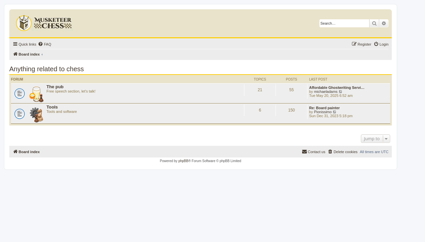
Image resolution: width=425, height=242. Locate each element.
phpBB (183, 161)
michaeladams (326, 92)
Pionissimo (323, 112)
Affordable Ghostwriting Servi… (337, 88)
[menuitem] (44, 44)
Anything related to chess (46, 69)
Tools (52, 107)
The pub (54, 86)
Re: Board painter (324, 108)
